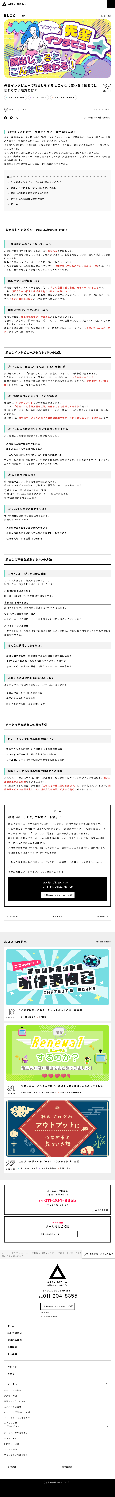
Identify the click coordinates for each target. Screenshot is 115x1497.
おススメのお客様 (12, 1406)
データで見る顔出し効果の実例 (28, 198)
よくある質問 (101, 1210)
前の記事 (14, 916)
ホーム (11, 1325)
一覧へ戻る (58, 916)
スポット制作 (10, 1449)
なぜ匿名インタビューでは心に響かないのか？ (36, 182)
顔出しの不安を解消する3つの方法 (30, 193)
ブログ (11, 1374)
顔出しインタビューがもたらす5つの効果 (33, 187)
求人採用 (12, 1354)
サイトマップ (45, 1312)
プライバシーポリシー (49, 1316)
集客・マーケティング (14, 1401)
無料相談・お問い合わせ (101, 1254)
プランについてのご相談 (16, 1454)
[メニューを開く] (111, 4)
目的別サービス (11, 1444)
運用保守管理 (10, 1395)
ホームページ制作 (12, 1390)
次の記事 (101, 916)
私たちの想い (14, 1332)
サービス (12, 1383)
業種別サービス (11, 1438)
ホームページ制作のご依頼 (17, 1412)
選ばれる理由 (14, 1340)
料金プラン (13, 1426)
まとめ (14, 204)
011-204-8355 (57, 887)
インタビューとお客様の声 (17, 1417)
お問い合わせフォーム (54, 895)
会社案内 (12, 1347)
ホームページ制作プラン (16, 1433)
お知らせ (12, 1367)
